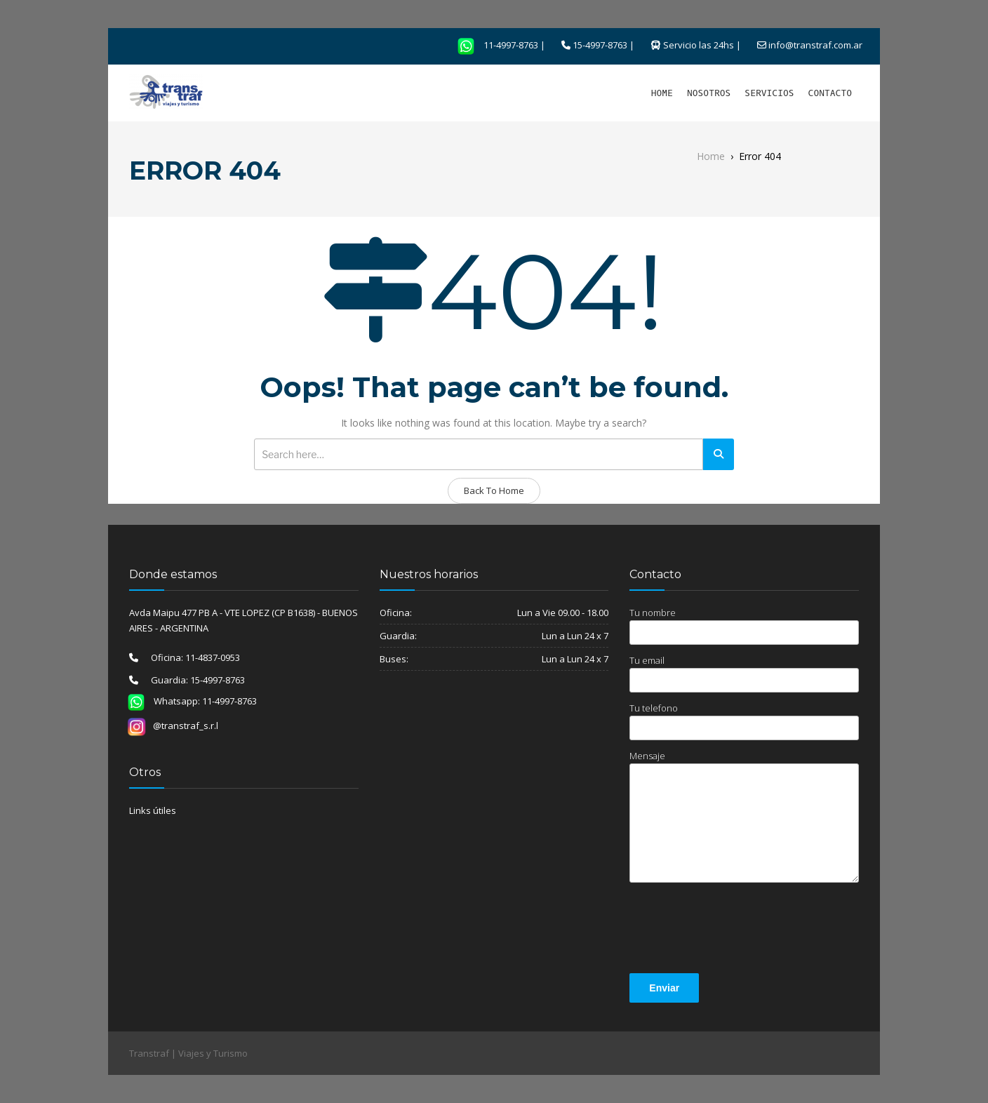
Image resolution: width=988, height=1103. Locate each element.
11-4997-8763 (493, 45)
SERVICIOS (769, 93)
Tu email (744, 673)
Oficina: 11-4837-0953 (189, 657)
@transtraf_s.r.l (172, 725)
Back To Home (494, 490)
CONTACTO (830, 93)
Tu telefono (744, 721)
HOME (662, 93)
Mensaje (744, 816)
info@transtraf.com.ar (815, 45)
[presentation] (736, 930)
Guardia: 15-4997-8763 (191, 680)
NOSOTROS (708, 93)
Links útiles (152, 810)
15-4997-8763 (600, 45)
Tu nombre (744, 625)
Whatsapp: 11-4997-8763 (188, 701)
